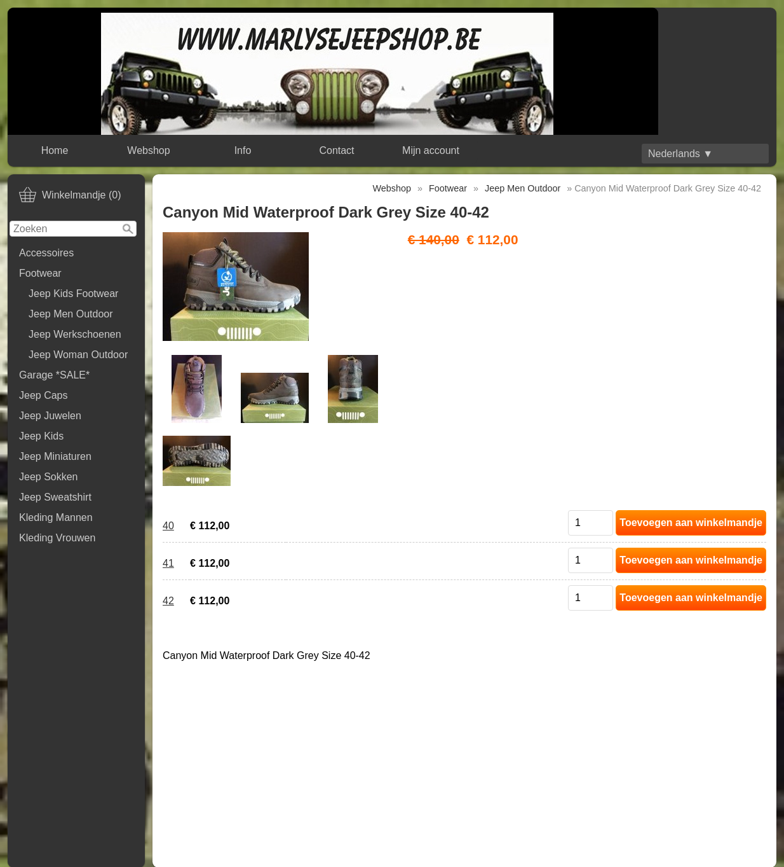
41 (168, 563)
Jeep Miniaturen (55, 456)
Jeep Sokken (48, 476)
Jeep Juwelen (50, 415)
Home (55, 150)
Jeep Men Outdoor (71, 314)
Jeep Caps (43, 395)
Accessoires (46, 252)
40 (168, 525)
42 (168, 600)
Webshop (148, 150)
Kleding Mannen (56, 517)
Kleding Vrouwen (57, 537)
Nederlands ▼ (680, 153)
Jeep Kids (41, 436)
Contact (336, 150)
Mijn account (430, 150)
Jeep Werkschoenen (75, 334)
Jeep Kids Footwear (73, 293)
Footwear (40, 273)
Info (243, 150)
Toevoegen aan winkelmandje (690, 522)
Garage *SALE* (54, 375)
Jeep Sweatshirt (55, 497)
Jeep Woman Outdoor (78, 354)
